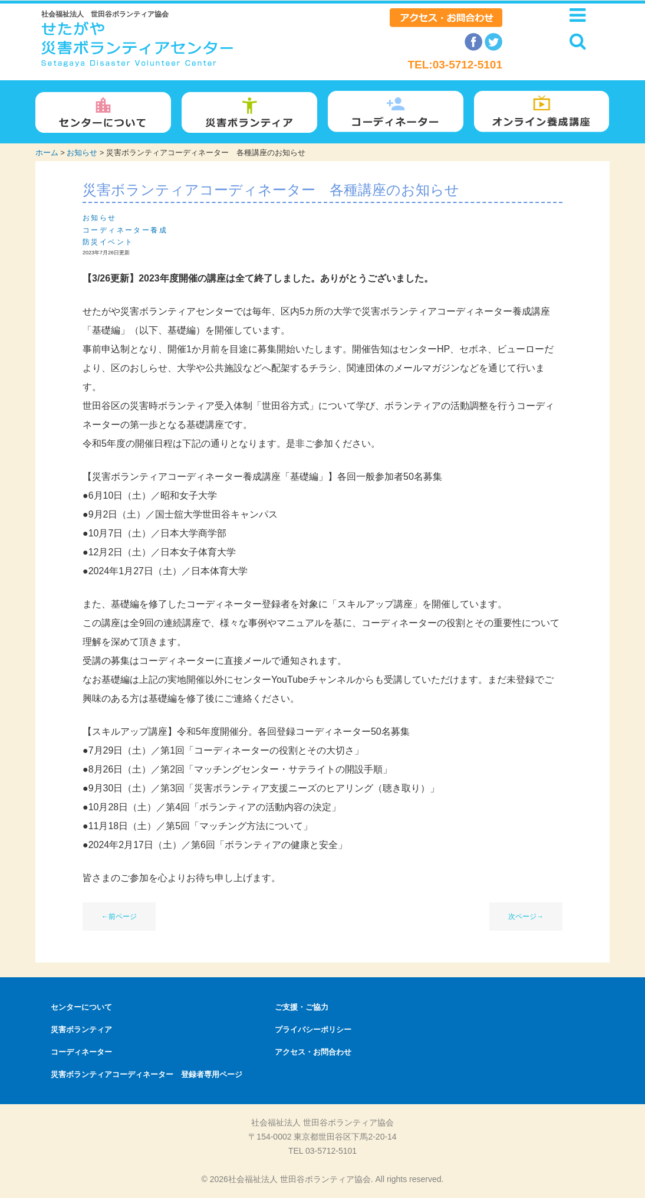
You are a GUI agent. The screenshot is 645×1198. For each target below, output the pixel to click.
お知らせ (100, 218)
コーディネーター (81, 1052)
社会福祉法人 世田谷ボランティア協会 (105, 14)
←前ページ (119, 916)
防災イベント (108, 242)
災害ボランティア (81, 1029)
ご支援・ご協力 (301, 1007)
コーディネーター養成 (125, 230)
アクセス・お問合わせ (313, 1052)
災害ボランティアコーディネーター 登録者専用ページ (146, 1074)
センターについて (81, 1007)
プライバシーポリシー (313, 1029)
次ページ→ (526, 916)
